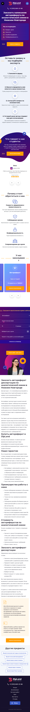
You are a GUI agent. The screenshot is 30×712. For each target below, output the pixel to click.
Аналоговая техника (14, 667)
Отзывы (15, 699)
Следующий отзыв (18, 183)
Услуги (15, 687)
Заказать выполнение (15, 288)
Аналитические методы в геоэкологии (14, 653)
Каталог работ (15, 692)
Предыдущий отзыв (12, 183)
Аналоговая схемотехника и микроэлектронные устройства (15, 664)
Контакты (15, 696)
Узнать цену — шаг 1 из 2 (15, 352)
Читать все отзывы (15, 153)
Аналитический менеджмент (15, 656)
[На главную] (15, 3)
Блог (15, 694)
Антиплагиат (15, 690)
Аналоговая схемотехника (15, 660)
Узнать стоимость (15, 44)
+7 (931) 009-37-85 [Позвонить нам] (15, 8)
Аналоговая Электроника (14, 671)
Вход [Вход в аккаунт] (27, 3)
